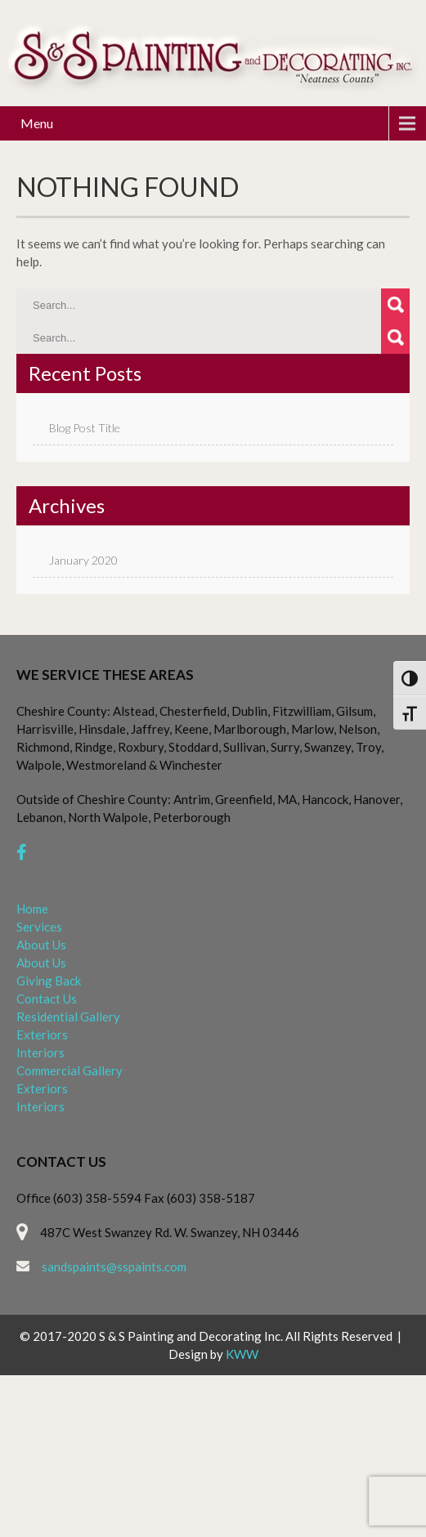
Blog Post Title (84, 428)
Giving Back (48, 980)
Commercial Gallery (69, 1070)
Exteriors (42, 1034)
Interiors (40, 1052)
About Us (41, 944)
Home (32, 908)
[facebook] (21, 852)
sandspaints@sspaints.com (114, 1266)
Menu (36, 123)
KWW (242, 1354)
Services (39, 926)
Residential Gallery (68, 1016)
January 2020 (83, 560)
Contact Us (46, 998)
